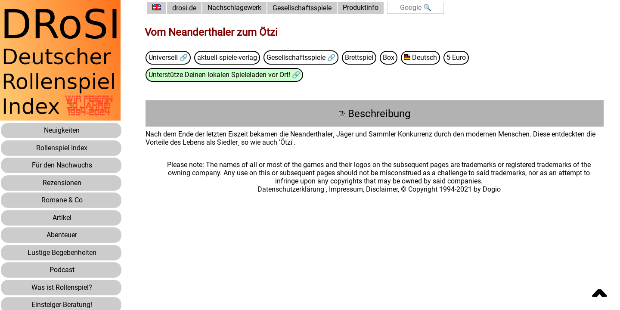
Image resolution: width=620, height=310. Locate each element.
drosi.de (186, 8)
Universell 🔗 (170, 57)
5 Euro (458, 57)
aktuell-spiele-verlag (229, 57)
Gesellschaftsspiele (303, 8)
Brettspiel (361, 57)
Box (391, 57)
